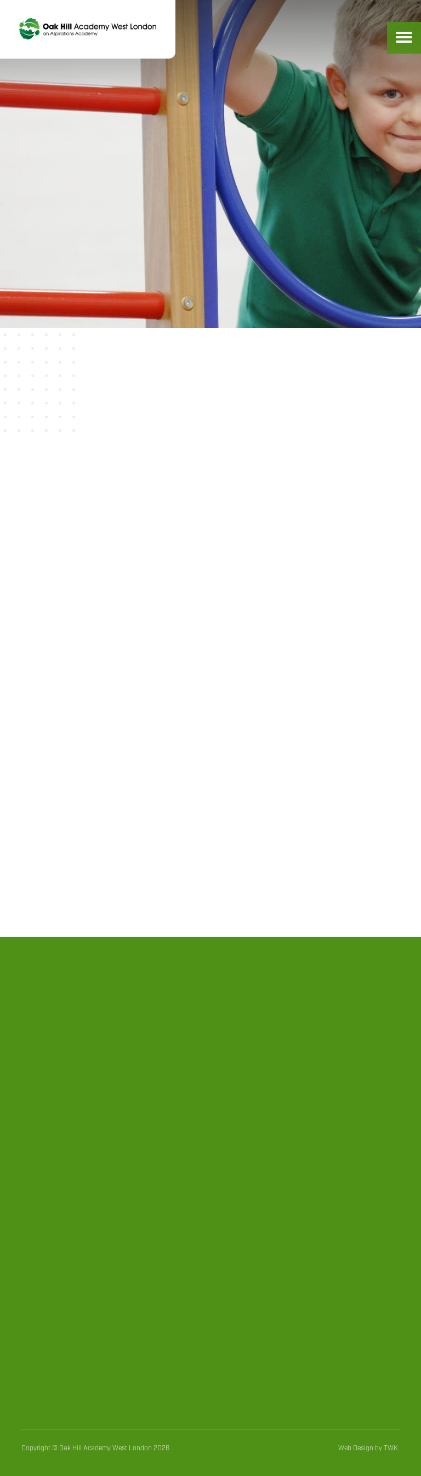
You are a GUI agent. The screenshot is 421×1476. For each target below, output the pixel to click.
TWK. (392, 1448)
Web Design (355, 1448)
